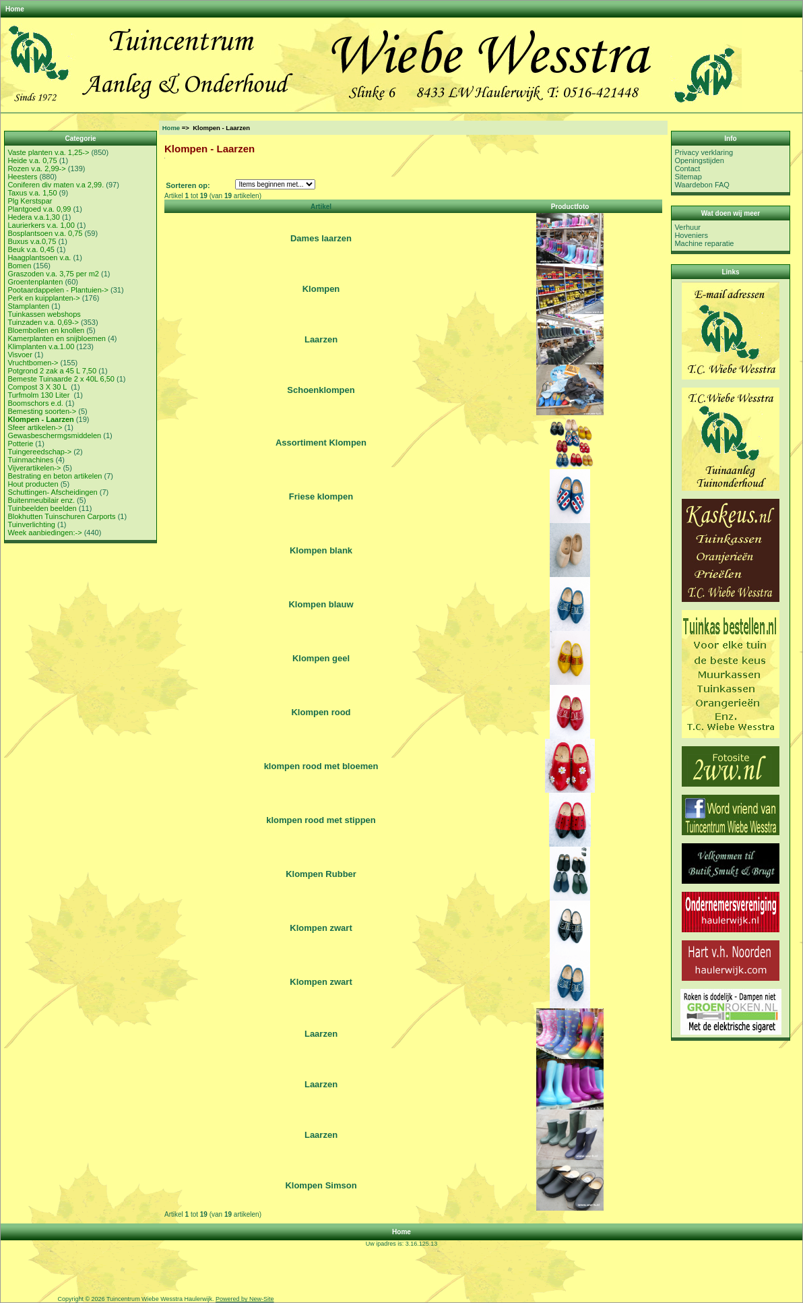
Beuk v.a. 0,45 (31, 249)
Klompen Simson (320, 1185)
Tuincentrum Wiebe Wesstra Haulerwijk (159, 1299)
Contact (687, 168)
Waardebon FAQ (702, 185)
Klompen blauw (320, 604)
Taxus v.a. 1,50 (32, 193)
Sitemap (687, 177)
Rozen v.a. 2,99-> (36, 168)
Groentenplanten (35, 282)
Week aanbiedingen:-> (44, 532)
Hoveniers (691, 235)
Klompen (321, 289)
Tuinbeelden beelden (41, 508)
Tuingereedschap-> (39, 452)
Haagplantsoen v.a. (39, 257)
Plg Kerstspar (29, 201)
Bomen (19, 266)
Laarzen (321, 339)
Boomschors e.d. (35, 403)
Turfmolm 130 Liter (39, 395)
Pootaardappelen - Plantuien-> (57, 290)
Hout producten (32, 484)
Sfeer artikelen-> (34, 427)
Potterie (20, 444)
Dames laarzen (321, 238)
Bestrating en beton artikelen (54, 476)
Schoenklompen (320, 390)
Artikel (321, 206)
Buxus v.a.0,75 (31, 241)
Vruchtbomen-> (32, 363)
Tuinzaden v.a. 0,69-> (42, 322)
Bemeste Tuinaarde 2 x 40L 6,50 (61, 379)
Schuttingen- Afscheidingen (52, 492)
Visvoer (19, 355)
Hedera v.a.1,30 (33, 217)
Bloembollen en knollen (45, 330)
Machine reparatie (704, 243)
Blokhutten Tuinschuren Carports (61, 516)
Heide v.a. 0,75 (32, 160)
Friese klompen (321, 496)
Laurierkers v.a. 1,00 (40, 225)
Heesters (22, 177)
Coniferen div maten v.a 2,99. (55, 185)
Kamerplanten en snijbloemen (56, 338)
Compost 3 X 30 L (38, 387)
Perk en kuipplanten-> (43, 298)
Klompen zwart (321, 928)
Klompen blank (321, 550)
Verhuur (687, 227)
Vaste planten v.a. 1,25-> (48, 152)
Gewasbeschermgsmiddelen (54, 435)
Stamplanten (28, 306)
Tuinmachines (30, 460)
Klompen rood (320, 712)
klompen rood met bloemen (321, 766)
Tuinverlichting (31, 524)
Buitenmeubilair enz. (41, 500)
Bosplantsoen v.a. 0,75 (44, 233)
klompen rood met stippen (321, 820)
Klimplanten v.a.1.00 (40, 346)
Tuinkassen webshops (43, 314)
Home (14, 9)
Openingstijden (699, 160)
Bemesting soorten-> (41, 411)
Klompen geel (321, 658)
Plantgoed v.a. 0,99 (39, 209)
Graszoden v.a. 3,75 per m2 (53, 274)
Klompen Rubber (321, 874)
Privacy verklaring (703, 152)
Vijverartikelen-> (34, 468)
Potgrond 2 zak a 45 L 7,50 (51, 371)
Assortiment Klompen (321, 442)
